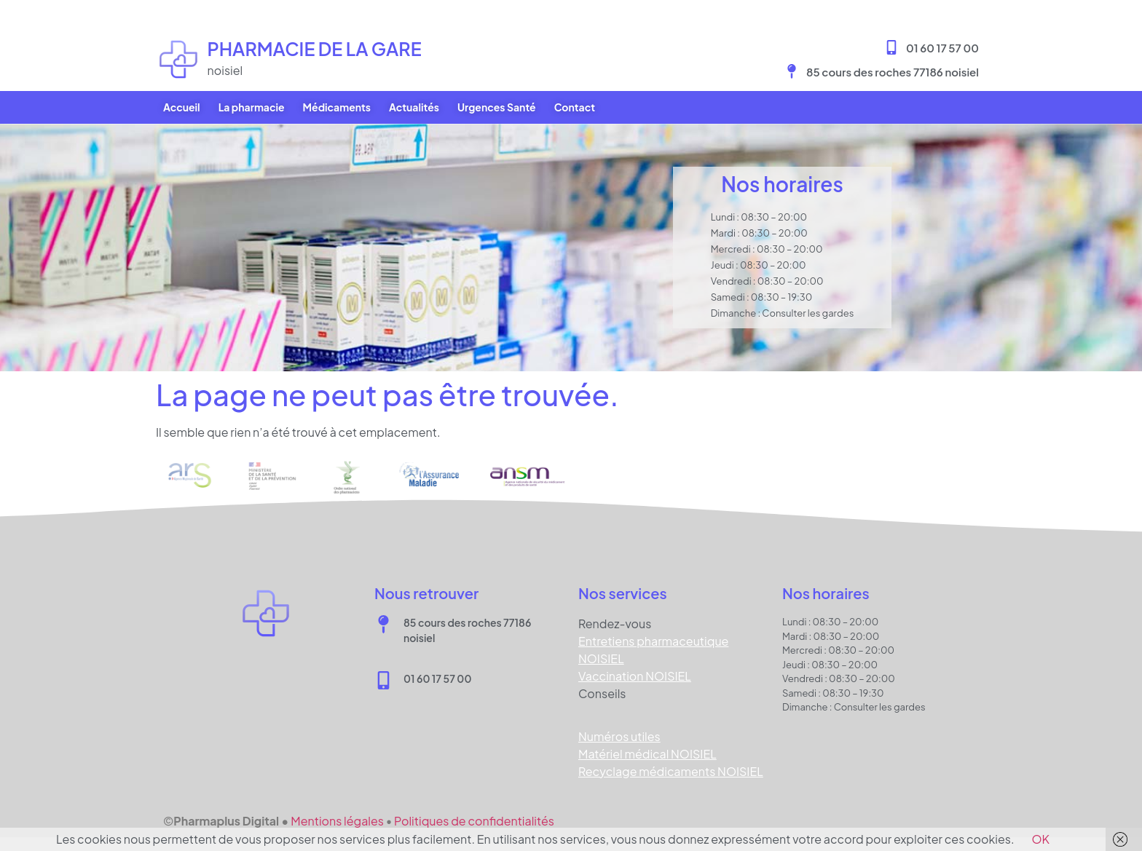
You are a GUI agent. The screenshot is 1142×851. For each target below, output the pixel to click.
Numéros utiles (619, 736)
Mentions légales (337, 820)
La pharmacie (251, 107)
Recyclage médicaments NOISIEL (670, 771)
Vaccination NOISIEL (634, 676)
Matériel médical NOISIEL (647, 753)
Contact (574, 107)
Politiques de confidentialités (474, 820)
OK (1041, 839)
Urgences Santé (496, 107)
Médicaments (337, 107)
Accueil (181, 107)
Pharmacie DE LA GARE (315, 48)
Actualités (414, 107)
